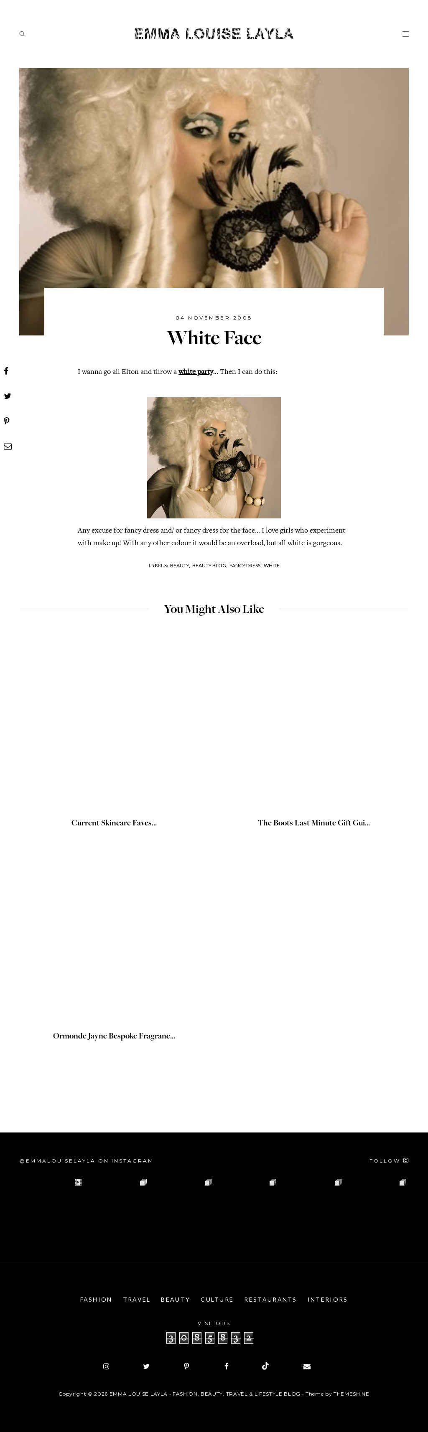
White (272, 565)
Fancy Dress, (245, 565)
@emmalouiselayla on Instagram (86, 1161)
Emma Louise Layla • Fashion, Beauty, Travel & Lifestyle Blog (205, 1394)
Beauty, (180, 565)
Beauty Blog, (209, 565)
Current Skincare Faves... (114, 824)
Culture (217, 1299)
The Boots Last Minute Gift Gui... (314, 824)
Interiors (328, 1299)
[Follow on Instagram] (389, 1161)
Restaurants (270, 1299)
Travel (137, 1299)
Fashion (96, 1299)
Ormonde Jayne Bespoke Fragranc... (114, 1037)
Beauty (175, 1299)
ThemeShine (351, 1394)
